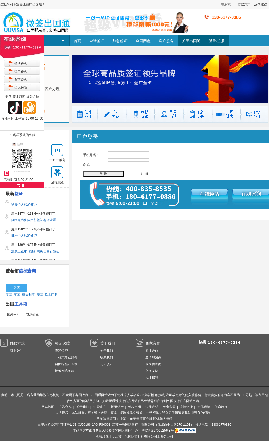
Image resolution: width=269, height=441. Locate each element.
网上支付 (16, 351)
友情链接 (186, 407)
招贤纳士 (117, 407)
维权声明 (134, 407)
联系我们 (227, 4)
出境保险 (20, 87)
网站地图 (47, 407)
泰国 (40, 295)
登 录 (103, 174)
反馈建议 (260, 4)
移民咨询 (20, 71)
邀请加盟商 (153, 357)
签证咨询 (20, 63)
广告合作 (65, 407)
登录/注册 (217, 41)
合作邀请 (203, 407)
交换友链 (151, 371)
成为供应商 (153, 364)
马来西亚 (51, 295)
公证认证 (106, 364)
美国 (9, 295)
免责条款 (169, 407)
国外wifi (12, 314)
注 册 (144, 174)
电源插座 (32, 314)
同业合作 (151, 351)
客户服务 (166, 41)
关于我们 (106, 351)
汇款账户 (99, 407)
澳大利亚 (28, 295)
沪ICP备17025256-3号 (157, 430)
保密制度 (221, 407)
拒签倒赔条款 (64, 371)
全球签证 (96, 41)
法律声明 (151, 407)
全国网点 (143, 41)
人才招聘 (151, 377)
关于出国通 (191, 41)
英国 (17, 295)
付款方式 (244, 4)
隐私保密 (61, 351)
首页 (77, 41)
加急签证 (120, 41)
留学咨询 (20, 79)
